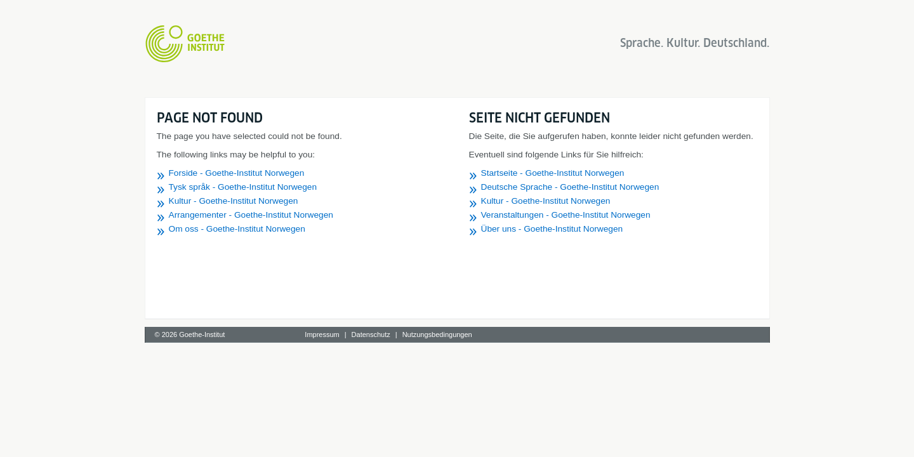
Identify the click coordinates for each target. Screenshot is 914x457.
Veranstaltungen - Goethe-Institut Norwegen (566, 215)
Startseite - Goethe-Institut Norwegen (553, 173)
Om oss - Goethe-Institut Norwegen (237, 229)
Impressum (322, 334)
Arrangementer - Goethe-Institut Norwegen (251, 215)
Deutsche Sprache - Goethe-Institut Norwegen (570, 187)
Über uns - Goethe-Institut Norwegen (552, 229)
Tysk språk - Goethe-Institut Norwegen (243, 187)
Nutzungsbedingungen (437, 334)
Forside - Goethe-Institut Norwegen (237, 173)
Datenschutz (371, 334)
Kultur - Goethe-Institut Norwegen (233, 201)
